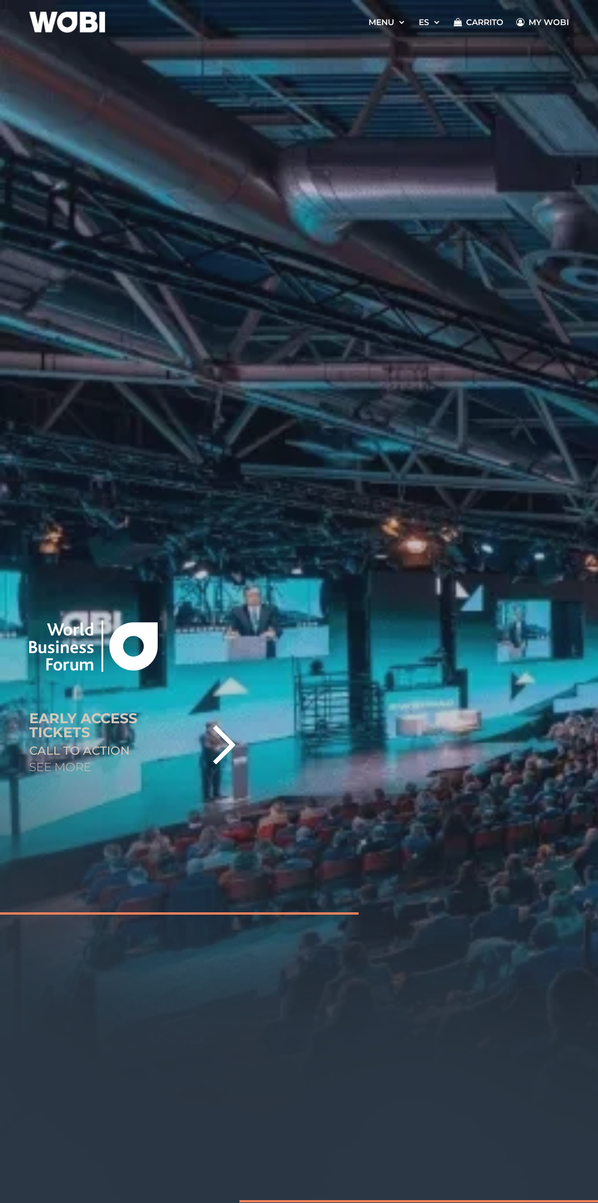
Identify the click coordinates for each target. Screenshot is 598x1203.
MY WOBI (542, 22)
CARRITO (478, 22)
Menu (381, 22)
